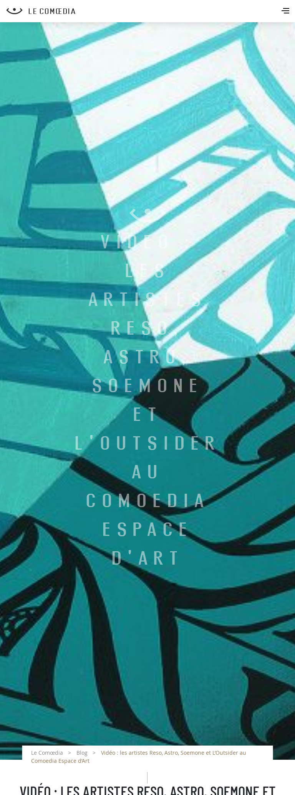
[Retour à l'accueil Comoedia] (150, 11)
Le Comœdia (47, 752)
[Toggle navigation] (286, 11)
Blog (82, 752)
